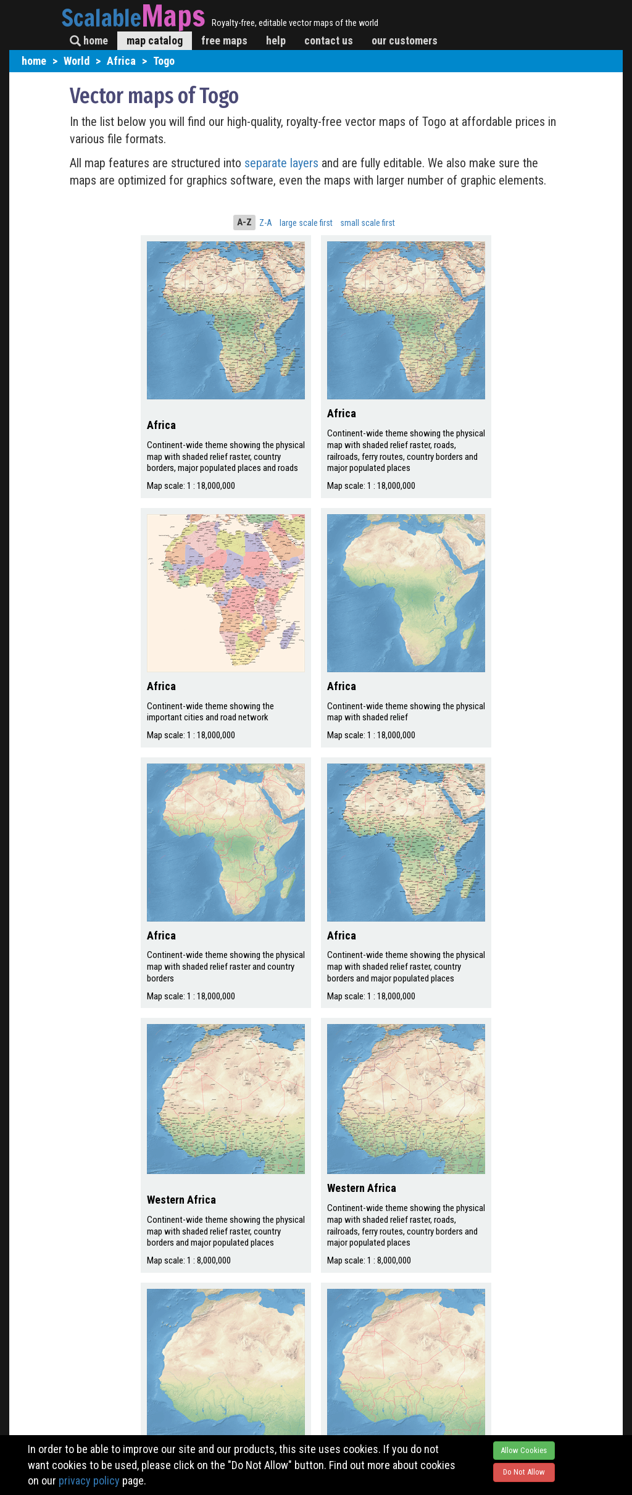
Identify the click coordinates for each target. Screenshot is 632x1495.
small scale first (367, 223)
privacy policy (89, 1480)
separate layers (283, 163)
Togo (164, 60)
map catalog (155, 40)
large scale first (306, 223)
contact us (328, 40)
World (76, 60)
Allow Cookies (524, 1450)
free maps (224, 40)
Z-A (265, 223)
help (276, 40)
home (89, 40)
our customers (405, 40)
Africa (121, 60)
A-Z (244, 222)
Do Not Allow (524, 1471)
